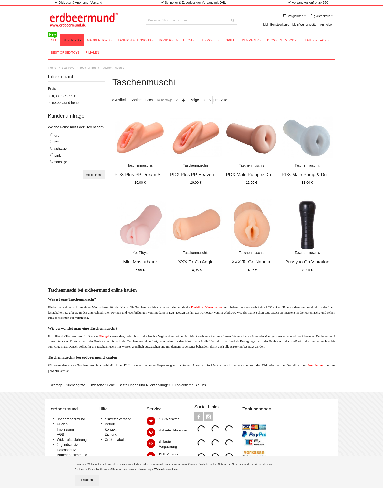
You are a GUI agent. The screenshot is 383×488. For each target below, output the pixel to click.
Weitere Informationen (166, 469)
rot (56, 142)
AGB (60, 434)
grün (57, 135)
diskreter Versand (118, 419)
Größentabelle (116, 440)
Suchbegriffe (75, 385)
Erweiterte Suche (102, 385)
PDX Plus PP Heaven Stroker (200, 174)
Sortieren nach (141, 100)
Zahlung (111, 434)
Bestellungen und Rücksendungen (144, 385)
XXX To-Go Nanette (252, 261)
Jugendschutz (67, 445)
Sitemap (56, 385)
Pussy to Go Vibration (307, 261)
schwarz (60, 149)
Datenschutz (66, 450)
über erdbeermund (71, 419)
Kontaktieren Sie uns (190, 385)
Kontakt (110, 429)
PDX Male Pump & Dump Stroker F (261, 174)
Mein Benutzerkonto (276, 24)
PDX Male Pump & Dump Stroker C (317, 174)
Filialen (62, 424)
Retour (110, 424)
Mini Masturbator (140, 261)
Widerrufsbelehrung (72, 440)
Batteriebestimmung (72, 455)
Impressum (65, 429)
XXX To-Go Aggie (195, 261)
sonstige (60, 162)
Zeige (194, 100)
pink (57, 155)
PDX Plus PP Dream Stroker (143, 174)
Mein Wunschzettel (304, 24)
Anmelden (326, 24)
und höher (66, 103)
